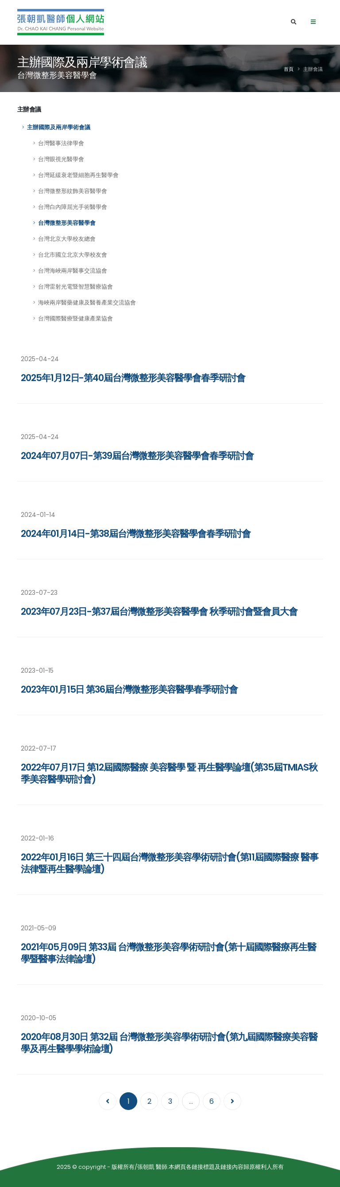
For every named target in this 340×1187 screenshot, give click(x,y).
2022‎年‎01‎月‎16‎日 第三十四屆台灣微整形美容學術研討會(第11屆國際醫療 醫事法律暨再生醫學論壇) (169, 863)
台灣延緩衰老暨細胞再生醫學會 (78, 175)
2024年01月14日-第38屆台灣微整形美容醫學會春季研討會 (135, 533)
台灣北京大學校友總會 (67, 239)
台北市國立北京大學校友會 (72, 254)
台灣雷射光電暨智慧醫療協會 (75, 286)
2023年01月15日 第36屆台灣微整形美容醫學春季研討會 (129, 689)
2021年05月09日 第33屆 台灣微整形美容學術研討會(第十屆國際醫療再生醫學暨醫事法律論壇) (168, 952)
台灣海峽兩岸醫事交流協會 (72, 270)
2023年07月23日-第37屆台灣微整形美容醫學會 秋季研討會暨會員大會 (159, 611)
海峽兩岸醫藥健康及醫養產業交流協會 (87, 302)
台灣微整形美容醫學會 (67, 223)
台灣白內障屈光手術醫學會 (72, 207)
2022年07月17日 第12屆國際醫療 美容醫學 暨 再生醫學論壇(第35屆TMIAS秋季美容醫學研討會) (169, 773)
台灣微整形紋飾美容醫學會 (72, 191)
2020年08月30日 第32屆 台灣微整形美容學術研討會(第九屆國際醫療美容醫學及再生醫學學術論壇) (169, 1042)
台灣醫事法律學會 (61, 143)
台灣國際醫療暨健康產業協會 (75, 318)
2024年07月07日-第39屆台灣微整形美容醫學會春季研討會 (137, 455)
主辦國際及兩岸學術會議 (58, 127)
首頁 (289, 69)
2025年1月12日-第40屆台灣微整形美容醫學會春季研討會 (133, 377)
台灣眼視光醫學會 (61, 159)
